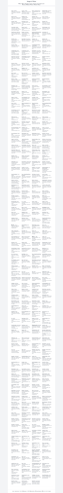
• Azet (34, 230)
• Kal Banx (16, 277)
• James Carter (46, 289)
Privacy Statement (38, 491)
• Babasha (25, 190)
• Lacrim (35, 68)
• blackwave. (35, 180)
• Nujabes (44, 174)
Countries (24, 4)
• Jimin (44, 195)
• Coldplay (14, 27)
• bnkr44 (25, 21)
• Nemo (24, 195)
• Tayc (24, 116)
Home (20, 3)
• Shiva (24, 265)
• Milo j (34, 305)
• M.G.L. (34, 190)
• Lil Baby (35, 97)
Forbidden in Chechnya (28, 3)
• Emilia (15, 50)
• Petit (44, 21)
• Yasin (34, 356)
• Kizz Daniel (45, 116)
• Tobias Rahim (46, 161)
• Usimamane (24, 283)
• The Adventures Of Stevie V (46, 331)
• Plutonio (24, 449)
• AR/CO (25, 318)
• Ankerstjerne (15, 167)
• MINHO (24, 430)
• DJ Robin (13, 412)
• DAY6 (14, 242)
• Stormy (14, 155)
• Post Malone (25, 32)
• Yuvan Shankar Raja (46, 265)
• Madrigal (15, 248)
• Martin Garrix (45, 378)
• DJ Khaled (14, 97)
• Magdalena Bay (14, 230)
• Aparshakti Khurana (36, 10)
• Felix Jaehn (25, 63)
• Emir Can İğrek (26, 85)
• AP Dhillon (35, 248)
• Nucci (24, 456)
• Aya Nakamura (35, 277)
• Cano (36, 412)
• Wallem (45, 207)
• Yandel (45, 271)
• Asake (34, 116)
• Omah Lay (35, 155)
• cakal (44, 325)
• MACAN (24, 207)
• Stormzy (25, 218)
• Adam (24, 68)
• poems (25, 325)
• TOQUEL (14, 21)
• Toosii (13, 349)
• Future (24, 127)
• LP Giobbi (45, 384)
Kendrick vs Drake (36, 3)
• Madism (14, 63)
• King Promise (25, 44)
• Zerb (34, 56)
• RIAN (36, 463)
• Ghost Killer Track (25, 337)
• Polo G (16, 127)
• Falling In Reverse (46, 139)
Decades (28, 4)
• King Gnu (14, 402)
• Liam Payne (35, 402)
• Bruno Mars (14, 265)
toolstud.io (25, 491)
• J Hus (25, 254)
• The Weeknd (15, 418)
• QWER (24, 242)
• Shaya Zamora (36, 418)
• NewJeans (45, 133)
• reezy (44, 300)
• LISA (25, 343)
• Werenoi (14, 218)
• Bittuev (35, 207)
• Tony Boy (46, 242)
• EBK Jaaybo (35, 127)
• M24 (44, 236)
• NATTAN (13, 103)
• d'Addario (36, 300)
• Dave (45, 212)
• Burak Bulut (36, 469)
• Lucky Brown (15, 424)
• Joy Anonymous (25, 300)
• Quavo (25, 133)
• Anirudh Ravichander (46, 396)
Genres (31, 4)
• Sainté (33, 218)
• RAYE (46, 475)
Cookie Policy (32, 491)
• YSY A (36, 337)
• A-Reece (14, 289)
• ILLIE (14, 337)
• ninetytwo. (35, 195)
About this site (17, 491)
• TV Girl (45, 305)
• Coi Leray (15, 475)
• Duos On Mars (26, 378)
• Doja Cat (24, 27)
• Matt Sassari (26, 418)
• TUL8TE (24, 10)
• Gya (24, 230)
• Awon (24, 180)
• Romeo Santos (35, 390)
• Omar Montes (15, 56)
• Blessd (45, 430)
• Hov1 (15, 236)
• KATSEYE (14, 10)
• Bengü (14, 311)
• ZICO (44, 50)
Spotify (50, 491)
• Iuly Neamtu (45, 190)
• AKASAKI (14, 343)
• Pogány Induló (26, 121)
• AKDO (14, 85)
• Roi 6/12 (14, 16)
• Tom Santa (35, 63)
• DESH (14, 121)
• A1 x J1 (14, 161)
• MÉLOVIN (36, 325)
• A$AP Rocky (15, 32)
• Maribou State (36, 349)
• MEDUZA (46, 63)
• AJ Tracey (35, 212)
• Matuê (23, 271)
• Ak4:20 (35, 396)
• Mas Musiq (14, 283)
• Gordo (24, 91)
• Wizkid (24, 463)
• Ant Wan (45, 201)
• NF (45, 32)
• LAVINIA (24, 201)
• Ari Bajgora (45, 424)
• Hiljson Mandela (25, 155)
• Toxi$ (24, 305)
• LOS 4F (35, 265)
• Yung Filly (44, 277)
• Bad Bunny (26, 56)
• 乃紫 (34, 236)
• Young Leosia (47, 180)
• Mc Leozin (46, 254)
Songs (39, 4)
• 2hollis (24, 349)
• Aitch (44, 155)
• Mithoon (45, 362)
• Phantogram (25, 390)
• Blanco (25, 212)
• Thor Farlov (25, 167)
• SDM (33, 271)
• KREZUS (45, 418)
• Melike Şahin (16, 325)
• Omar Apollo (35, 475)
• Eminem (26, 356)
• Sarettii (44, 230)
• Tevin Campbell (36, 167)
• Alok (14, 463)
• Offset (45, 121)
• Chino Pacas (15, 390)
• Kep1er (24, 424)
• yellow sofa (26, 248)
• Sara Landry (46, 343)
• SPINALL (14, 44)
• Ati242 (45, 337)
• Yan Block (34, 27)
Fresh (23, 3)
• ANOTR (13, 318)
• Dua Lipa (46, 44)
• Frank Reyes (15, 396)
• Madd (14, 449)
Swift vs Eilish (42, 3)
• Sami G (35, 289)
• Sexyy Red (35, 174)
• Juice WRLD (35, 384)
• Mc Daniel (25, 289)
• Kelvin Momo (35, 378)
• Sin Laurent (45, 16)
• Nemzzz (36, 161)
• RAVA (14, 378)
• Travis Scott (45, 127)
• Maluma (15, 91)
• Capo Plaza (35, 21)
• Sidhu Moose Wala (26, 236)
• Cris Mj (46, 27)
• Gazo (45, 68)
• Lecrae (15, 300)
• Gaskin (24, 402)
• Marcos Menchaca (26, 277)
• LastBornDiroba (14, 469)
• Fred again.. (14, 68)
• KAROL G (46, 85)
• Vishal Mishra (14, 139)
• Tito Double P (15, 356)
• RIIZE (15, 201)
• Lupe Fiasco (14, 180)
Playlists (35, 4)
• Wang (24, 16)
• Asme (13, 207)
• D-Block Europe (26, 161)
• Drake (35, 91)
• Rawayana (14, 430)
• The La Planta (36, 50)
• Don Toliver (45, 456)
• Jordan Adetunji (25, 384)
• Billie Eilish (35, 85)
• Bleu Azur (14, 116)
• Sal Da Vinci (46, 10)
